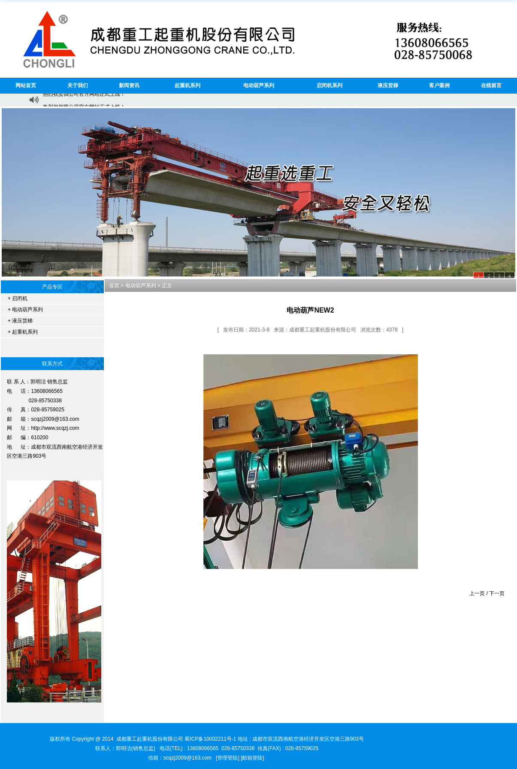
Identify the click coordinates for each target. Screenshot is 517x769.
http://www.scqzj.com (55, 428)
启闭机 (19, 298)
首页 (114, 286)
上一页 (477, 593)
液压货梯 (22, 321)
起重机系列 (25, 332)
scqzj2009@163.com (55, 419)
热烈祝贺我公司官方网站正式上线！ (84, 96)
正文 (167, 286)
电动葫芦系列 (27, 310)
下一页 (497, 593)
